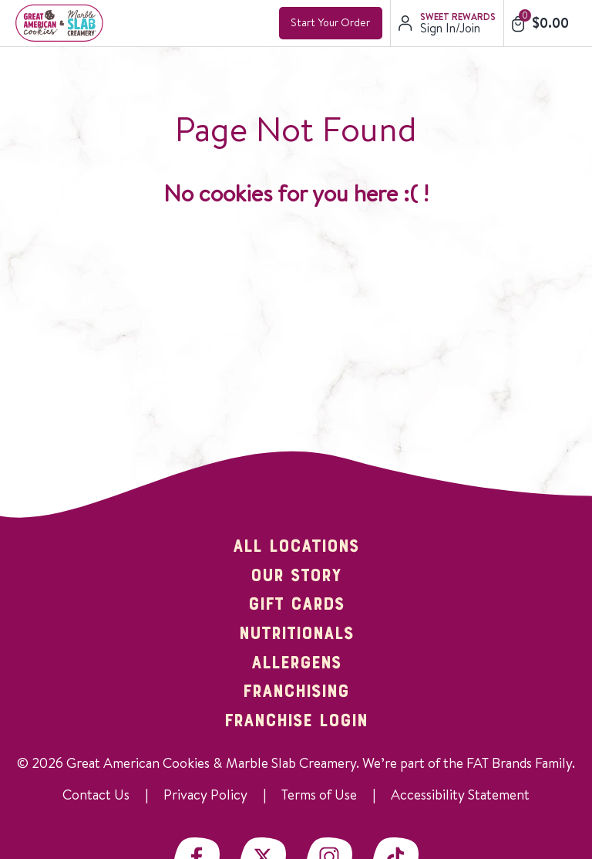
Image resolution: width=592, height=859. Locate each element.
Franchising (296, 692)
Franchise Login (296, 721)
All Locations (296, 547)
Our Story (296, 576)
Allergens (296, 663)
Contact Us (96, 794)
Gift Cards (296, 605)
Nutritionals (296, 634)
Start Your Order (330, 22)
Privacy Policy (205, 794)
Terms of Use (319, 794)
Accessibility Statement (460, 794)
